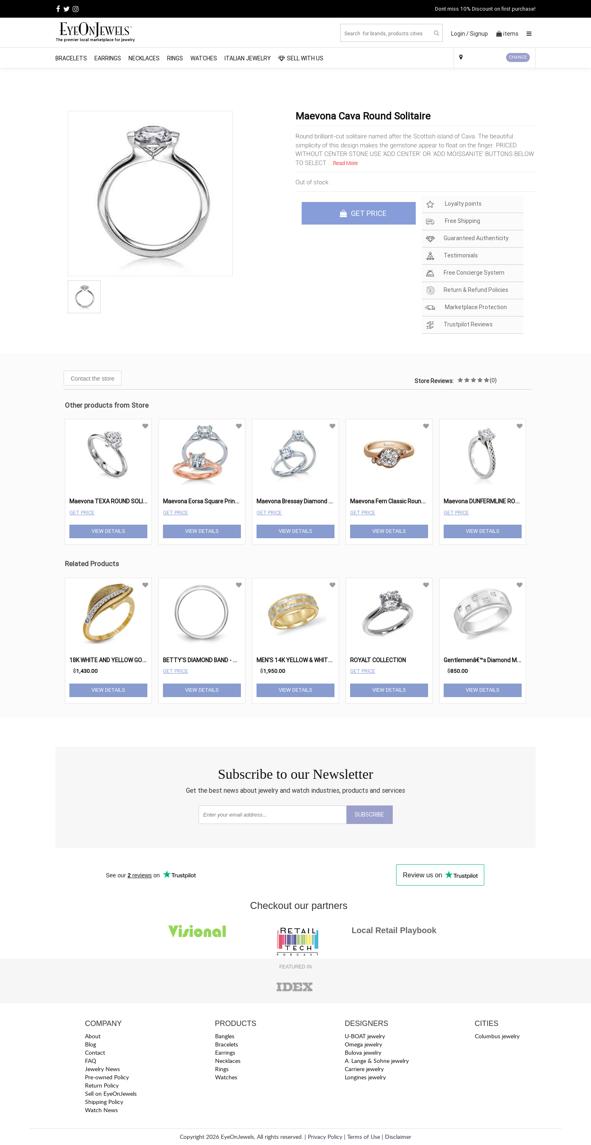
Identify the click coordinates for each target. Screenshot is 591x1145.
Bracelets (71, 58)
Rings (175, 58)
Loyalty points (453, 204)
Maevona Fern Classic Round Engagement (405, 501)
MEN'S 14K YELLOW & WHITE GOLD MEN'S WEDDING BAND (331, 660)
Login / (460, 33)
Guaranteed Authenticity (467, 238)
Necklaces (144, 58)
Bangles (224, 1036)
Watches (203, 58)
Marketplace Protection (466, 307)
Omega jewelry (363, 1044)
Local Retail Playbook (394, 930)
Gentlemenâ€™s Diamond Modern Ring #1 (498, 660)
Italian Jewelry (247, 58)
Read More (345, 163)
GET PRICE (363, 213)
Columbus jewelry (497, 1036)
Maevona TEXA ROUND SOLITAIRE (113, 501)
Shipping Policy (104, 1102)
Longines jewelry (365, 1077)
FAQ (90, 1061)
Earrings (107, 58)
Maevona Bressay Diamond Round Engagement (318, 501)
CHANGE (518, 57)
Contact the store (93, 378)
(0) (493, 380)
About (93, 1036)
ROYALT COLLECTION (378, 660)
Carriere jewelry (364, 1069)
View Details (108, 531)
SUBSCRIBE (369, 814)
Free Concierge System (464, 273)
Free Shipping (452, 221)
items (507, 33)
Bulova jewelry (363, 1052)
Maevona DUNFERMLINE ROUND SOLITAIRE (499, 501)
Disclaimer (398, 1136)
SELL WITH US (300, 58)
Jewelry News (102, 1069)
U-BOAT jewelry (365, 1036)
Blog (90, 1044)
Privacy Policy (325, 1136)
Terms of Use (363, 1136)
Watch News (101, 1110)
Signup (479, 33)
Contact (95, 1052)
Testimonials (451, 256)
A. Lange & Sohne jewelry (377, 1061)
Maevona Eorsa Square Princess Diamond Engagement (235, 501)
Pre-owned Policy (107, 1077)
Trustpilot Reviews (458, 325)
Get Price (81, 512)
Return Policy (102, 1085)
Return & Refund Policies (466, 290)
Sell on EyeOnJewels (111, 1093)
